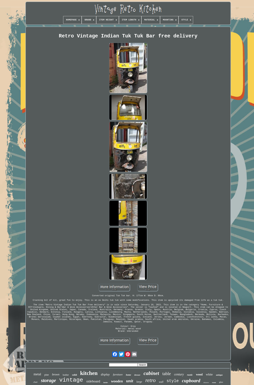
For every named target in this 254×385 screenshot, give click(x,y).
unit (129, 381)
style (173, 381)
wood (199, 374)
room (214, 382)
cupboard (191, 380)
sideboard (93, 381)
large (139, 381)
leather (66, 375)
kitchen (89, 373)
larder (105, 382)
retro (150, 380)
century (179, 374)
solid (74, 374)
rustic (190, 374)
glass (221, 382)
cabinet (151, 373)
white (209, 374)
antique (219, 375)
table (166, 373)
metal (37, 374)
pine (46, 374)
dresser (137, 375)
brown (55, 374)
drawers (206, 382)
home (128, 375)
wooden (117, 381)
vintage (71, 380)
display (105, 374)
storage (48, 380)
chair (35, 382)
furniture (118, 374)
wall (161, 381)
